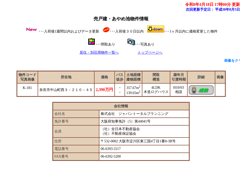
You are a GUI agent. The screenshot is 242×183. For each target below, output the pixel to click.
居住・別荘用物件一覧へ (99, 52)
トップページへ (150, 52)
